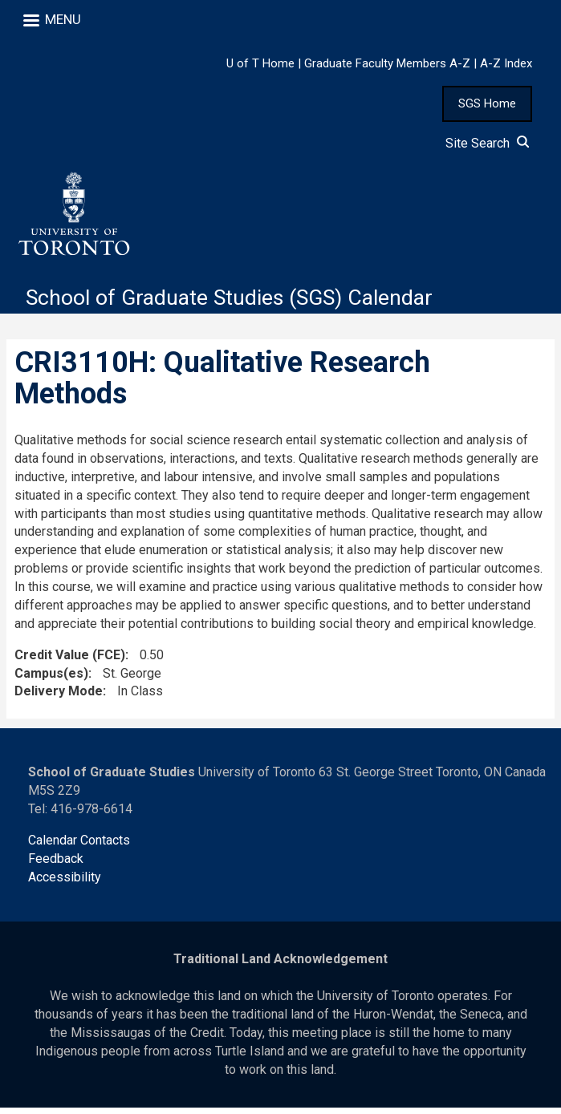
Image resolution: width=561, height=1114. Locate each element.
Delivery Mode (58, 697)
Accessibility (64, 882)
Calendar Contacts (79, 845)
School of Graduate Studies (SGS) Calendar (242, 303)
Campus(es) (51, 679)
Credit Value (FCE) (69, 660)
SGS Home (487, 103)
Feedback (55, 864)
